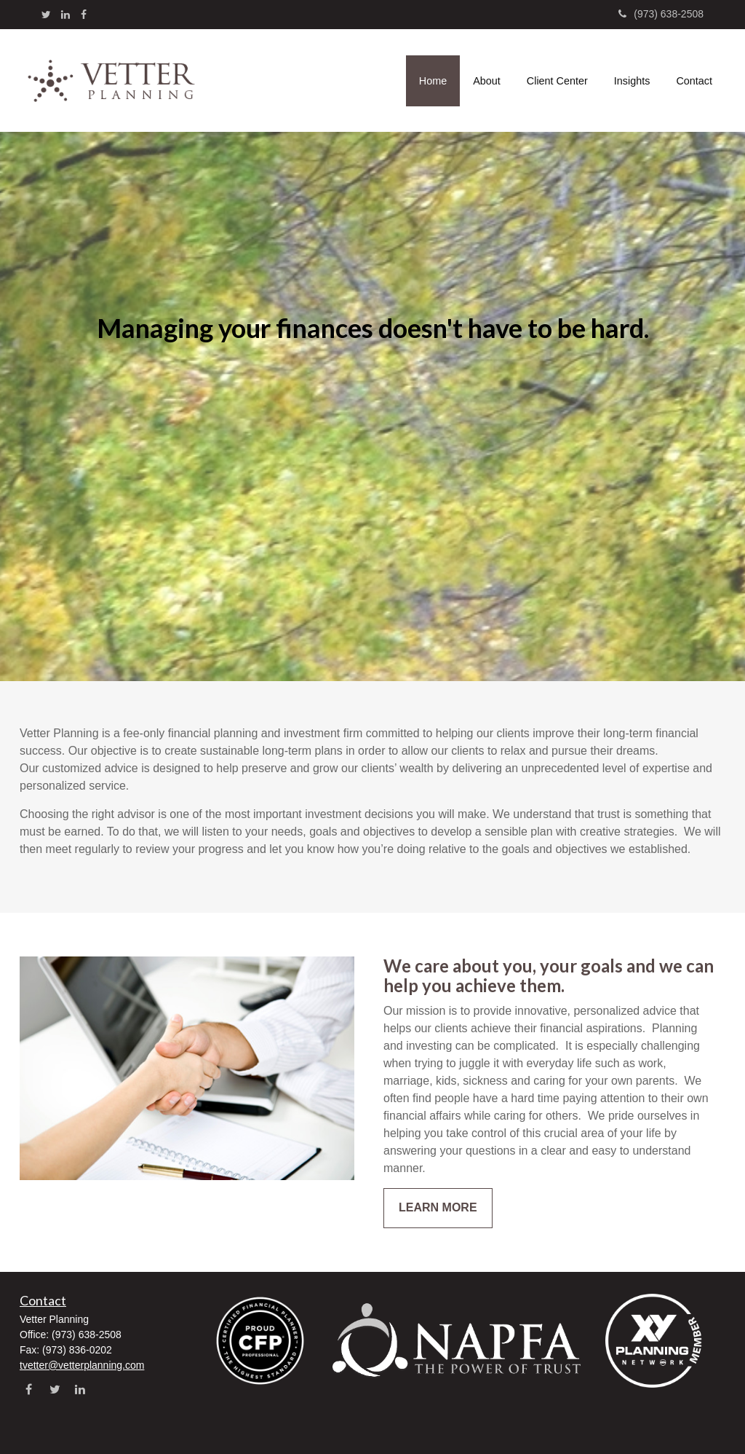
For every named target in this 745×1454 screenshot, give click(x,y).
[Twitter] (46, 14)
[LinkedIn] (65, 14)
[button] (487, 80)
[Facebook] (84, 14)
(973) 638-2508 (661, 14)
